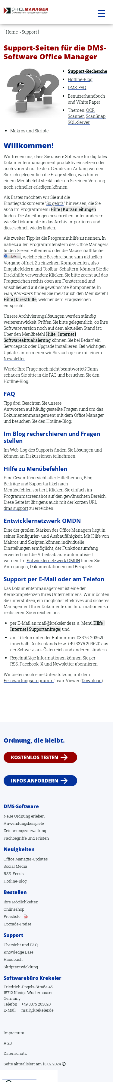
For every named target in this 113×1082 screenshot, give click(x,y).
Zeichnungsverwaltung (25, 830)
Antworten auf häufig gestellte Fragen (41, 409)
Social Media (15, 866)
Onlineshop (14, 909)
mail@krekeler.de (54, 623)
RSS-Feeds (14, 873)
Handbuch (13, 959)
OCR (90, 110)
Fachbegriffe (15, 838)
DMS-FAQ (77, 87)
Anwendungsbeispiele (24, 823)
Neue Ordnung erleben (24, 816)
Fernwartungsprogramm (29, 680)
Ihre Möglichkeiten (21, 901)
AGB (8, 1043)
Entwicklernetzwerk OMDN (53, 560)
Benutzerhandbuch (86, 96)
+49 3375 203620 (36, 1004)
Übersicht (12, 944)
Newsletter (14, 358)
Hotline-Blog (80, 79)
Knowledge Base (18, 952)
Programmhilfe (63, 238)
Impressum (14, 1032)
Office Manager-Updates (26, 859)
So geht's (55, 203)
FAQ (34, 944)
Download (92, 680)
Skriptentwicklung (21, 966)
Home (12, 32)
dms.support (16, 508)
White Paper (88, 102)
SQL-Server (79, 122)
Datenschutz (15, 1053)
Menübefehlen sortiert (25, 490)
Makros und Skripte (29, 131)
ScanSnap (95, 116)
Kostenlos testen (34, 757)
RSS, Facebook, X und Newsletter (42, 664)
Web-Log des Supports (31, 450)
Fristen (42, 838)
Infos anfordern (34, 780)
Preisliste (12, 916)
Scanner (76, 116)
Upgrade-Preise (17, 924)
